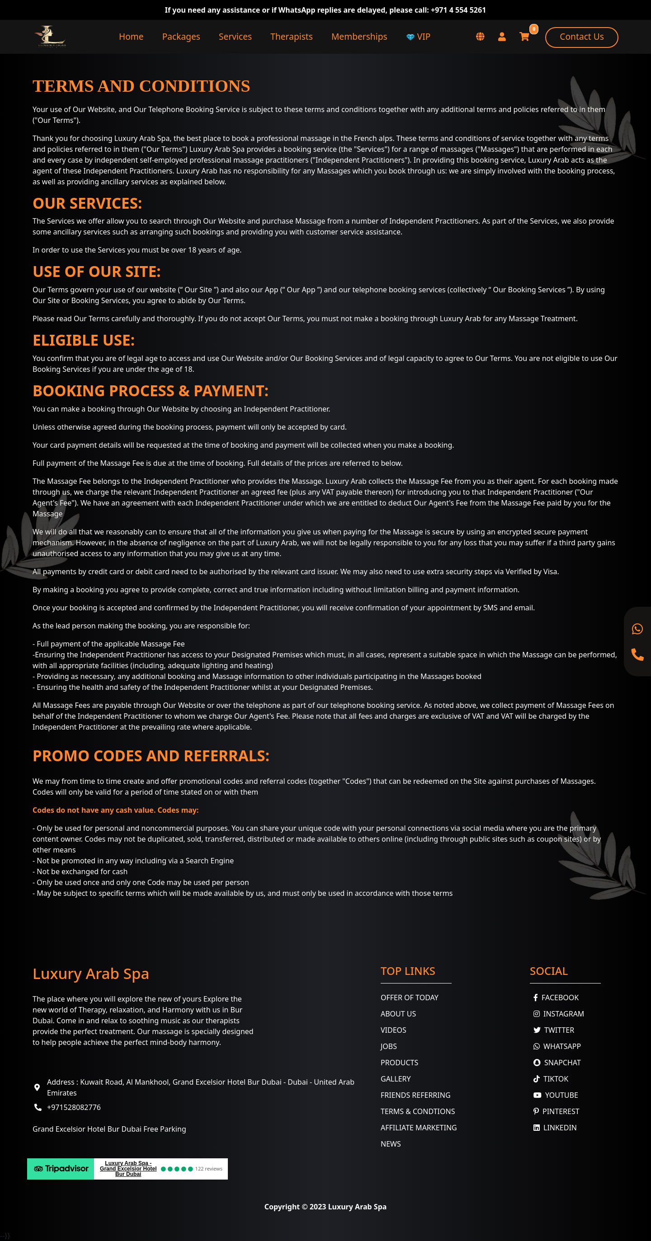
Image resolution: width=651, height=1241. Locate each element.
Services (235, 36)
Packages (181, 36)
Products (399, 1063)
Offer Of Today (410, 997)
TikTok (549, 1079)
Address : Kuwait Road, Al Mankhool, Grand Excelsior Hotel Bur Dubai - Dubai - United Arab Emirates (200, 1087)
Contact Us (582, 36)
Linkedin (553, 1128)
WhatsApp (555, 1046)
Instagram (557, 1014)
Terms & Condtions (418, 1111)
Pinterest (555, 1111)
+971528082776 (74, 1107)
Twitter (552, 1030)
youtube (554, 1095)
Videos (393, 1030)
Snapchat (555, 1063)
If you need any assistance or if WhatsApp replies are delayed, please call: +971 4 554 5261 (325, 10)
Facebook (554, 997)
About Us (398, 1014)
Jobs (389, 1046)
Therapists (291, 36)
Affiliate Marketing (419, 1128)
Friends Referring (416, 1095)
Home (131, 36)
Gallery (396, 1079)
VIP (418, 36)
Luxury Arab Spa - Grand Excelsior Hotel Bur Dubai (128, 1169)
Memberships (359, 36)
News (391, 1144)
